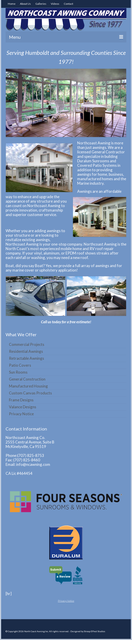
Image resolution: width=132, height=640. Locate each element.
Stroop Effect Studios (94, 631)
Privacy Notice (21, 413)
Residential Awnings (26, 351)
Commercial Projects (26, 344)
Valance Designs (22, 407)
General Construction (27, 379)
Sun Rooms (18, 372)
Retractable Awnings (26, 358)
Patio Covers (20, 365)
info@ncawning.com (33, 464)
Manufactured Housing (28, 386)
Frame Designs (21, 400)
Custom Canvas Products (30, 393)
